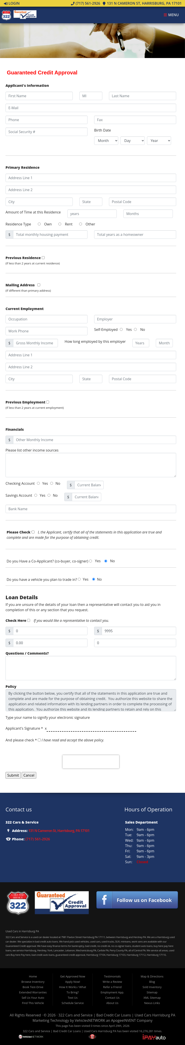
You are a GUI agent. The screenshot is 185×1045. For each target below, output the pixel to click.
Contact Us (112, 998)
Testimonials (112, 976)
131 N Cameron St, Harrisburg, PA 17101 (142, 3)
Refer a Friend (112, 987)
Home (33, 976)
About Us (112, 1003)
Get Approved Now (72, 976)
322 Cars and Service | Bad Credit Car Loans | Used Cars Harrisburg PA (116, 1015)
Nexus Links (152, 1003)
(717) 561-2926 (85, 3)
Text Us (73, 998)
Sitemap (152, 992)
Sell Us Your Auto (33, 998)
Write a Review (112, 982)
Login (12, 3)
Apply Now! (72, 982)
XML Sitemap (152, 998)
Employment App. (112, 992)
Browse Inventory (32, 982)
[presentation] (91, 761)
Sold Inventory (152, 987)
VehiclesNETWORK (90, 1020)
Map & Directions (152, 976)
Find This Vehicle (33, 1003)
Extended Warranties (33, 992)
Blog (152, 982)
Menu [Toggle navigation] (171, 15)
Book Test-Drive (33, 987)
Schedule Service (73, 1003)
